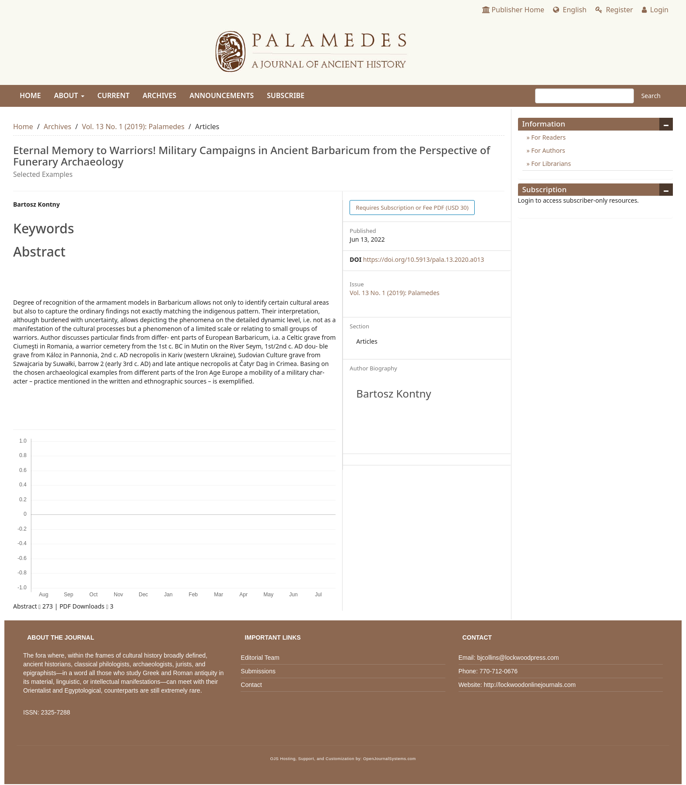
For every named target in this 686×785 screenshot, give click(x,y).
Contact (251, 684)
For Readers (548, 137)
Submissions (258, 671)
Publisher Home (513, 9)
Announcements (221, 95)
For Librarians (550, 163)
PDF (412, 207)
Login (655, 9)
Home (30, 95)
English (570, 9)
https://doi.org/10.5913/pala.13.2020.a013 (423, 259)
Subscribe (285, 95)
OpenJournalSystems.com (389, 759)
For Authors (547, 150)
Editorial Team (260, 657)
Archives (159, 95)
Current (114, 95)
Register (614, 9)
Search (651, 96)
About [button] (69, 95)
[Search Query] (584, 95)
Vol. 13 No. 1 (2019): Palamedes (133, 126)
